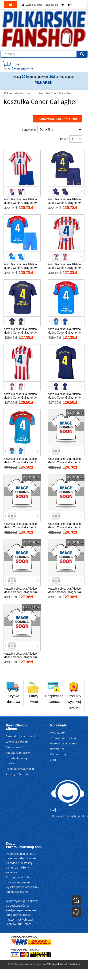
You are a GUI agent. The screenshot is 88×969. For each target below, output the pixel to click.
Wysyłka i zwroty (17, 741)
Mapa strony (58, 754)
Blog (53, 759)
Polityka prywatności (20, 768)
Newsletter (57, 748)
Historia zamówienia (63, 743)
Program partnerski (63, 738)
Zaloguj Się (52, 4)
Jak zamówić (14, 747)
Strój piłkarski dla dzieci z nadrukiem (18, 880)
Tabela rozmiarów (18, 752)
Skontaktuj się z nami (20, 736)
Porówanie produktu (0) (57, 119)
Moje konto (57, 732)
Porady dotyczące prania (18, 761)
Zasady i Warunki (18, 774)
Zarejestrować (34, 4)
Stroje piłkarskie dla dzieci (63, 964)
